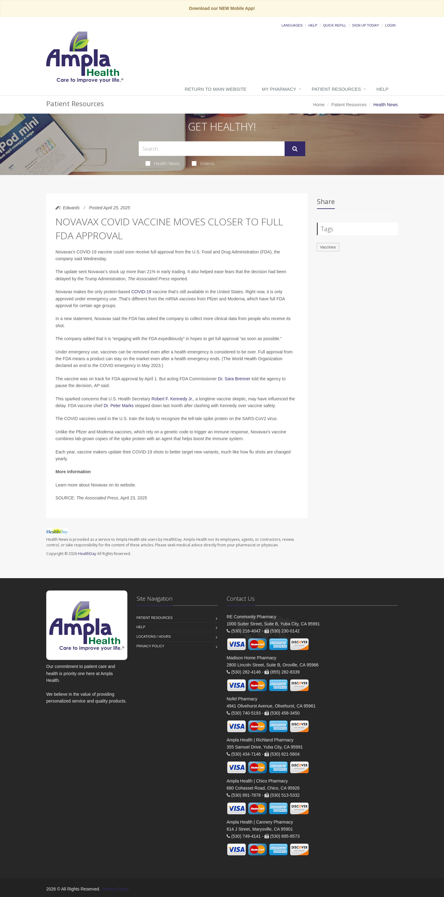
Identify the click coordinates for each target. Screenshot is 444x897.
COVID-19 (141, 291)
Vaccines (328, 247)
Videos (203, 163)
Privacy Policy (151, 646)
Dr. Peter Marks (119, 405)
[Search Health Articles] (212, 148)
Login (390, 25)
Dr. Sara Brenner (234, 378)
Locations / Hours (154, 636)
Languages (292, 25)
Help (312, 25)
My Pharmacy (279, 89)
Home (319, 104)
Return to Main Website (215, 89)
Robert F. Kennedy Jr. (172, 398)
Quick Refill (334, 25)
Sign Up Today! (365, 25)
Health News (163, 163)
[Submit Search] (295, 148)
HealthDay (87, 553)
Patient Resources (336, 89)
